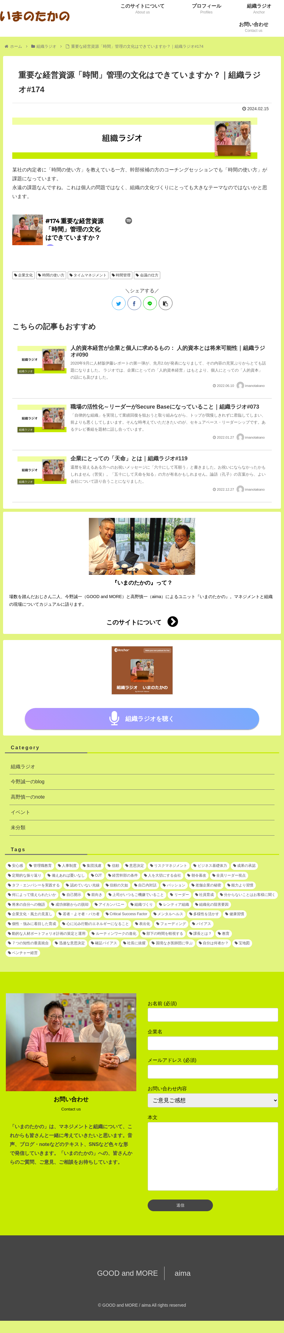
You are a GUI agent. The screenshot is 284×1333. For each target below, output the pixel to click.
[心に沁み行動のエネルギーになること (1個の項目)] (95, 924)
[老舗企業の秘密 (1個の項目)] (206, 885)
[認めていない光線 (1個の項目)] (82, 885)
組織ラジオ (23, 766)
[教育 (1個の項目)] (223, 934)
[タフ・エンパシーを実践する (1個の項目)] (34, 885)
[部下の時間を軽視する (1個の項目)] (163, 934)
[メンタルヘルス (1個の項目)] (168, 914)
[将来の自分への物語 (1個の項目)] (26, 905)
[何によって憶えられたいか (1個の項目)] (32, 895)
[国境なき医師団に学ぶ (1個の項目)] (172, 943)
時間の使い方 (51, 275)
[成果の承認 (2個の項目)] (244, 866)
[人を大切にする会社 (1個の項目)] (163, 876)
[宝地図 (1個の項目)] (242, 943)
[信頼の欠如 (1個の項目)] (117, 885)
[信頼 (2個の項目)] (113, 866)
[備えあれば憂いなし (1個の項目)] (66, 876)
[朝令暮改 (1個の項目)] (196, 876)
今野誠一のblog (27, 781)
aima (179, 1285)
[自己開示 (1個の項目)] (71, 895)
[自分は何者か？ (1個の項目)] (213, 943)
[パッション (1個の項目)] (173, 885)
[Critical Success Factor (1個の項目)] (126, 914)
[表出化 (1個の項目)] (143, 924)
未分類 (18, 827)
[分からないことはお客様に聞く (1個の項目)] (248, 895)
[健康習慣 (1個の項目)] (234, 914)
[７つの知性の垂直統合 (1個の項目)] (28, 943)
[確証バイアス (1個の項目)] (104, 943)
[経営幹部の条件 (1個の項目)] (123, 876)
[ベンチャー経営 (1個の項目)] (23, 953)
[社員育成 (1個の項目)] (204, 895)
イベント (20, 812)
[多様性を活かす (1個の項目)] (204, 914)
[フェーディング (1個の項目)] (171, 924)
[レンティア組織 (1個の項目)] (174, 905)
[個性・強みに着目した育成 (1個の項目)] (32, 924)
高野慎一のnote (28, 796)
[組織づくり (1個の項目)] (141, 905)
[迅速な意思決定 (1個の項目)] (69, 943)
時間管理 (121, 275)
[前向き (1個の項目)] (95, 895)
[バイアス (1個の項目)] (201, 924)
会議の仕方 (147, 275)
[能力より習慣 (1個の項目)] (240, 885)
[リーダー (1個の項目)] (179, 895)
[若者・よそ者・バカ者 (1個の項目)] (79, 914)
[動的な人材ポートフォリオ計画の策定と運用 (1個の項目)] (47, 934)
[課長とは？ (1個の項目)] (200, 934)
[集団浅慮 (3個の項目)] (92, 866)
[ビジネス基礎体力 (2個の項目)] (210, 866)
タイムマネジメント (88, 275)
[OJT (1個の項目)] (96, 876)
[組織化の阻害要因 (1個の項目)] (212, 905)
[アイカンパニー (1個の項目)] (109, 905)
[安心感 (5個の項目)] (15, 866)
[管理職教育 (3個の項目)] (40, 866)
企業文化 (23, 275)
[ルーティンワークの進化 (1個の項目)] (113, 934)
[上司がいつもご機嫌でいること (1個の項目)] (136, 895)
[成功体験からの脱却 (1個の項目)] (70, 905)
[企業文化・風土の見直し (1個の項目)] (30, 914)
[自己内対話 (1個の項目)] (145, 885)
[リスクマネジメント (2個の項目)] (169, 866)
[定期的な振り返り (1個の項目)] (25, 876)
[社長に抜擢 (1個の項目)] (134, 943)
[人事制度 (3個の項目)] (67, 866)
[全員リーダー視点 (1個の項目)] (229, 876)
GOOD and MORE (131, 1285)
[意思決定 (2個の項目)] (134, 866)
